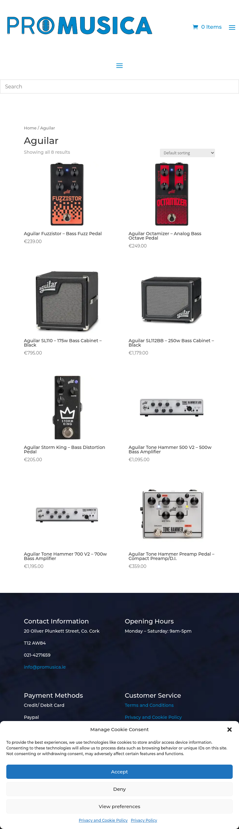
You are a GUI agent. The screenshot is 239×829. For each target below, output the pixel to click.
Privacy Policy (144, 820)
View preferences (119, 806)
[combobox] (119, 86)
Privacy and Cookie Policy (103, 820)
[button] (229, 729)
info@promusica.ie (45, 667)
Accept (119, 772)
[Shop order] (187, 153)
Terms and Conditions (149, 705)
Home (30, 128)
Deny (119, 789)
